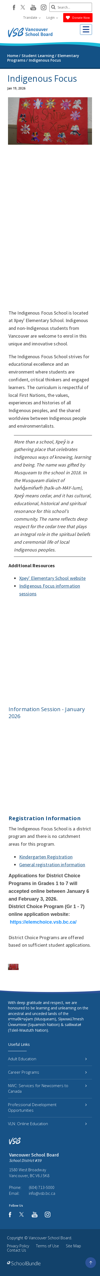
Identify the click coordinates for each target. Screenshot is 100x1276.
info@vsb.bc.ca (42, 1193)
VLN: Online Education (47, 1123)
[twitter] (23, 8)
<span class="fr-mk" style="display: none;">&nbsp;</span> (50, 227)
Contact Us (16, 1250)
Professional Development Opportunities (47, 1107)
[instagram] (43, 8)
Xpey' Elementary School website (52, 578)
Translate (32, 17)
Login (52, 17)
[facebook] (14, 7)
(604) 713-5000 (41, 1187)
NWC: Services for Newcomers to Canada (47, 1088)
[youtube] (33, 8)
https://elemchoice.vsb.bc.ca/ (43, 922)
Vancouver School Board (50, 1237)
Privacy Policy (18, 1245)
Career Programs (47, 1072)
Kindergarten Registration (46, 857)
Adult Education (47, 1058)
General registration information (52, 864)
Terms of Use (47, 1245)
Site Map (73, 1245)
